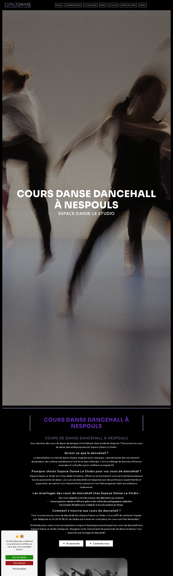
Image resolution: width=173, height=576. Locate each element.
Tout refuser (19, 563)
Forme (102, 5)
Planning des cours (73, 5)
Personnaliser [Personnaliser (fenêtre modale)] (19, 568)
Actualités (113, 5)
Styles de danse (90, 5)
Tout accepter (19, 557)
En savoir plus (71, 543)
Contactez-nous (99, 543)
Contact (142, 5)
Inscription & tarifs (128, 5)
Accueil (59, 5)
